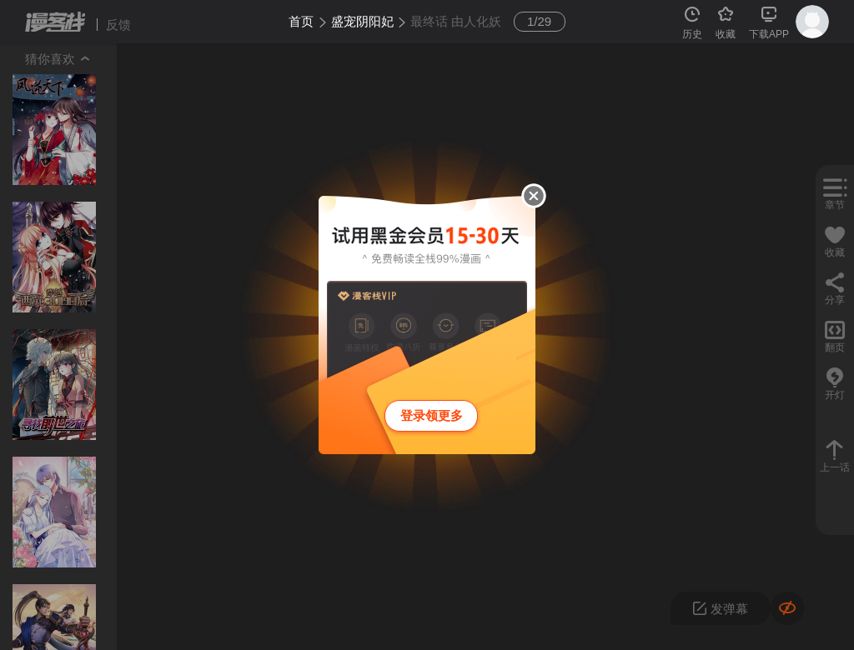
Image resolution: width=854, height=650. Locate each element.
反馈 (118, 24)
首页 (301, 21)
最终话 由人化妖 (455, 21)
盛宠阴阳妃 (362, 21)
